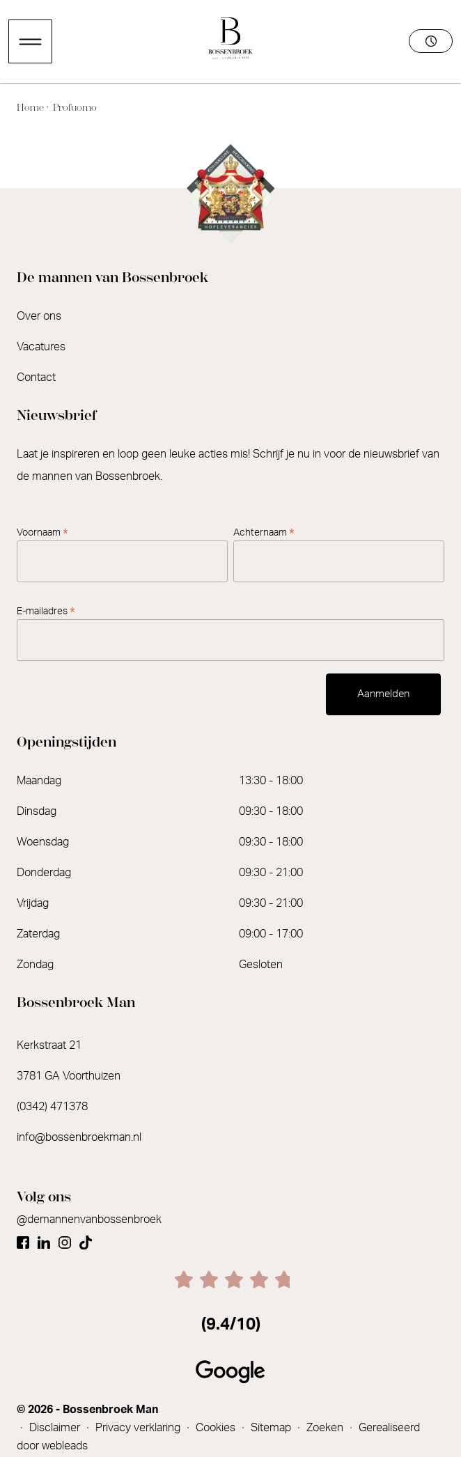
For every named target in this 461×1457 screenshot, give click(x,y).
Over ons (39, 316)
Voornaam (42, 532)
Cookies (217, 1427)
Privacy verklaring (139, 1427)
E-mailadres (46, 611)
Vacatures (41, 346)
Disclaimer (56, 1427)
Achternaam (264, 532)
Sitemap (272, 1427)
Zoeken (326, 1427)
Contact (36, 377)
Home (31, 108)
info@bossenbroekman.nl (79, 1137)
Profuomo (74, 108)
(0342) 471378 (52, 1106)
